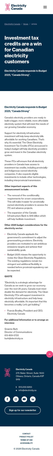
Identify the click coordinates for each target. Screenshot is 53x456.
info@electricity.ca (26, 390)
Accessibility (26, 443)
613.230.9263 (24, 387)
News (25, 24)
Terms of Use (26, 440)
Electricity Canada (12, 24)
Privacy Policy (26, 437)
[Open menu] (45, 7)
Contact (26, 434)
